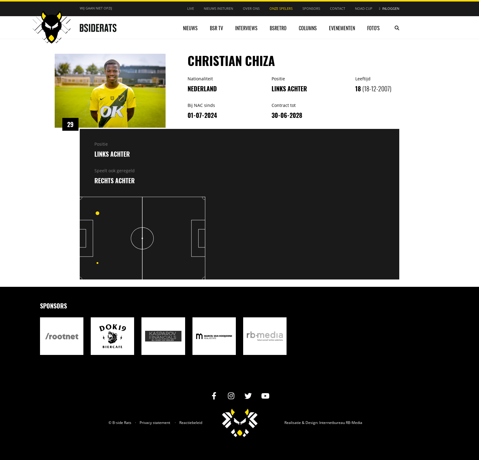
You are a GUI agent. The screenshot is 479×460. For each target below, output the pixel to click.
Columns (308, 28)
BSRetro (278, 28)
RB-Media (354, 422)
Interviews (246, 28)
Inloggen (390, 8)
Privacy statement (155, 422)
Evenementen (342, 28)
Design (311, 422)
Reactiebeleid (190, 422)
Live (190, 8)
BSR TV (216, 28)
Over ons (251, 8)
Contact (337, 8)
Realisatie (292, 422)
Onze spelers (281, 8)
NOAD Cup (363, 8)
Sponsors (311, 8)
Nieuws (190, 28)
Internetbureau (332, 422)
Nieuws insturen (218, 8)
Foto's (373, 28)
